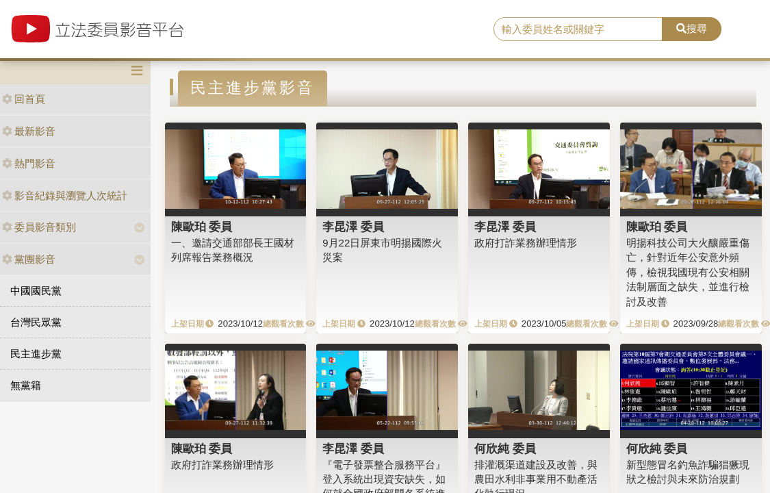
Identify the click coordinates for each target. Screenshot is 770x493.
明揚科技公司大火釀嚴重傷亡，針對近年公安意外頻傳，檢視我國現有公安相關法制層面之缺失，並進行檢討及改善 (687, 272)
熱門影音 (28, 163)
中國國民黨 (36, 290)
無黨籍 (25, 385)
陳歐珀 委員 (202, 226)
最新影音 (28, 131)
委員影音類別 (39, 227)
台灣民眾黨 (36, 322)
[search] (578, 29)
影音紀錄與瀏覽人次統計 (64, 195)
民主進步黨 (36, 353)
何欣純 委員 (505, 448)
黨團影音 (28, 259)
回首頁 (23, 99)
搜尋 (691, 28)
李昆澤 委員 (353, 226)
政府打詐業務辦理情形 (525, 243)
